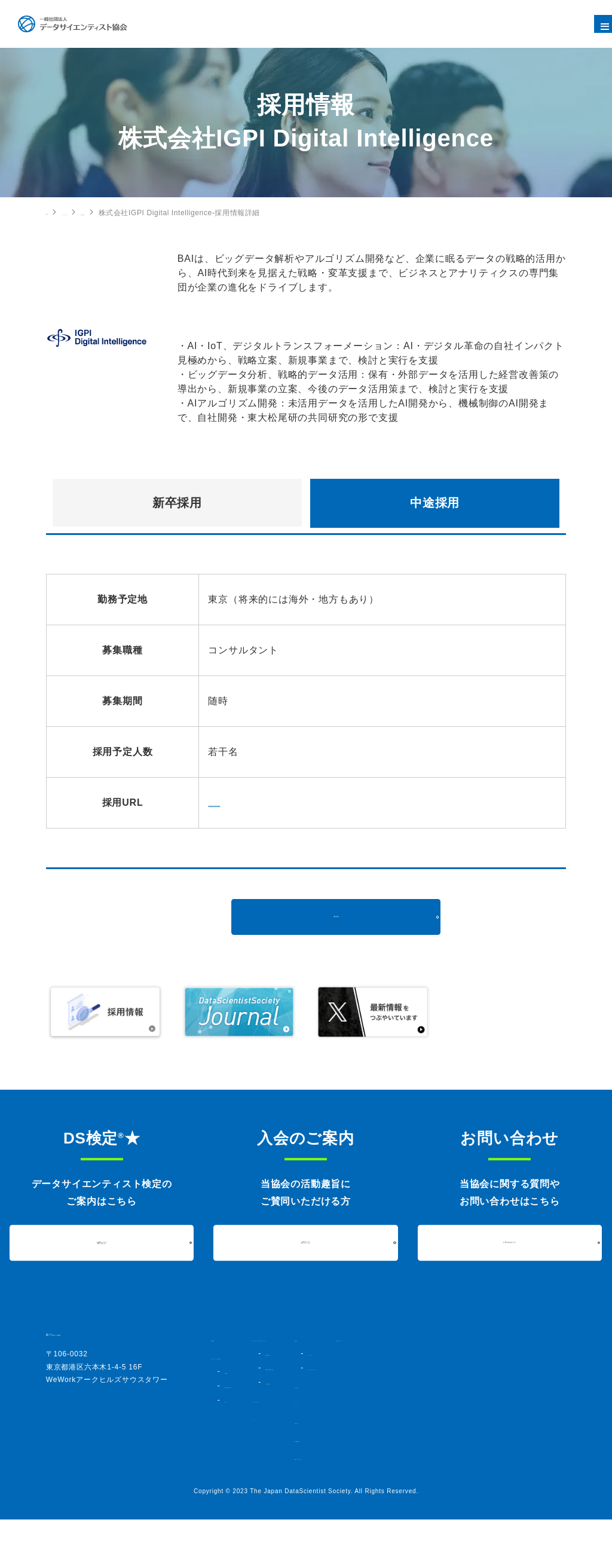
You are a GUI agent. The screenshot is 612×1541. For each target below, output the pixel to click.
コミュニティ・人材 (116, 213)
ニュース (457, 1414)
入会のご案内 (465, 1396)
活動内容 (457, 1339)
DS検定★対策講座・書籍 (364, 1378)
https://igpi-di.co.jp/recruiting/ (276, 802)
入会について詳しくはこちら (306, 1242)
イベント (323, 1428)
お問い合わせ (465, 1432)
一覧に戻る (336, 917)
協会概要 (238, 1382)
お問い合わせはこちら (510, 1242)
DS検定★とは (346, 1364)
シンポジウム (477, 1353)
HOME (57, 212)
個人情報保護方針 (472, 1450)
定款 (231, 1421)
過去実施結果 (343, 1392)
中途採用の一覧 (190, 213)
